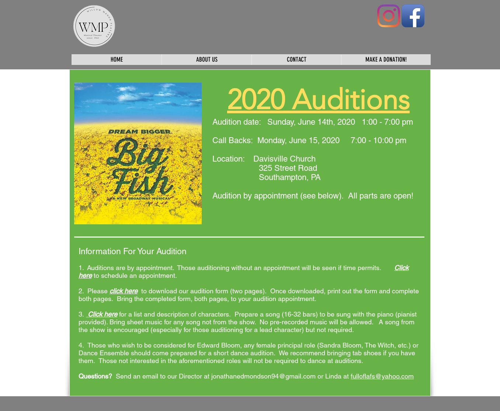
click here (124, 291)
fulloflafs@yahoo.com (382, 376)
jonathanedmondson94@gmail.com (263, 376)
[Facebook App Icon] (413, 15)
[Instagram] (388, 15)
